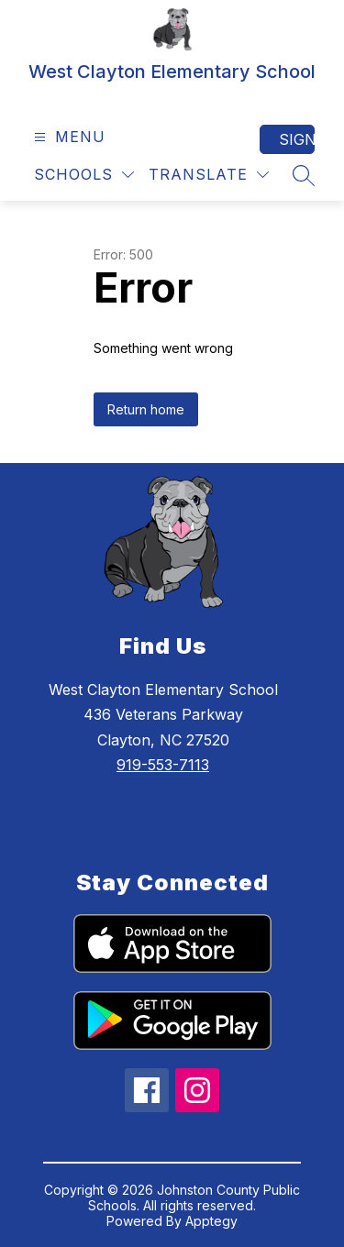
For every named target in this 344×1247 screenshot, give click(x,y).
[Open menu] (67, 137)
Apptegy (211, 1221)
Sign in (297, 139)
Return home (145, 409)
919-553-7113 (163, 765)
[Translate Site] (208, 174)
